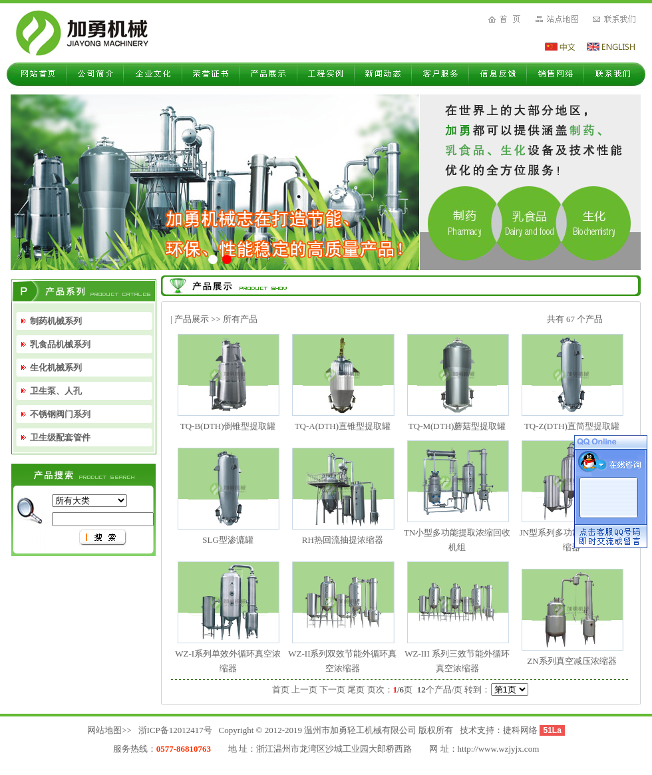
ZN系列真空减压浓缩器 (571, 661)
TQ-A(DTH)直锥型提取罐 (343, 426)
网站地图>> (109, 730)
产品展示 (191, 319)
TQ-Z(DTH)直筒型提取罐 (571, 426)
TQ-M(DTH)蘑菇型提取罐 (457, 426)
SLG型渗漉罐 (227, 540)
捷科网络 (520, 730)
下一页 (332, 690)
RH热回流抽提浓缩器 (342, 540)
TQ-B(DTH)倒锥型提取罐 (228, 426)
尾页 (356, 690)
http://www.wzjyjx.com (499, 749)
